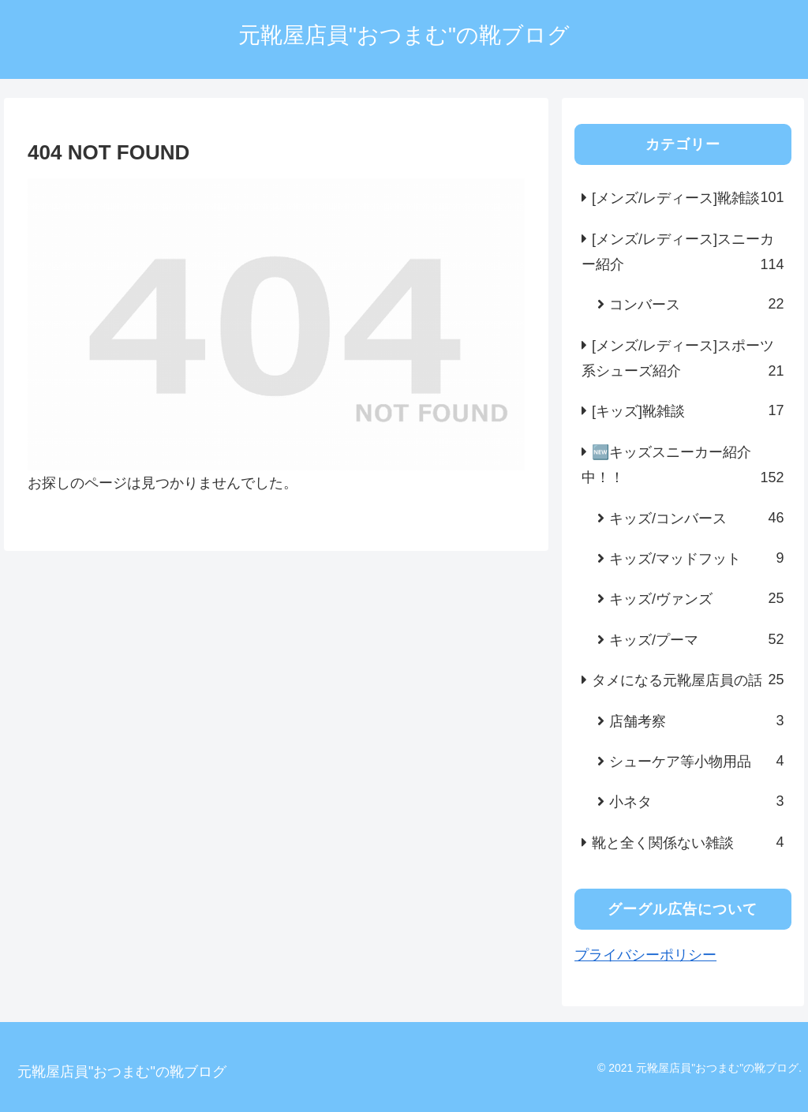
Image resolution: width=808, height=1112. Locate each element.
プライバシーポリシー (645, 955)
